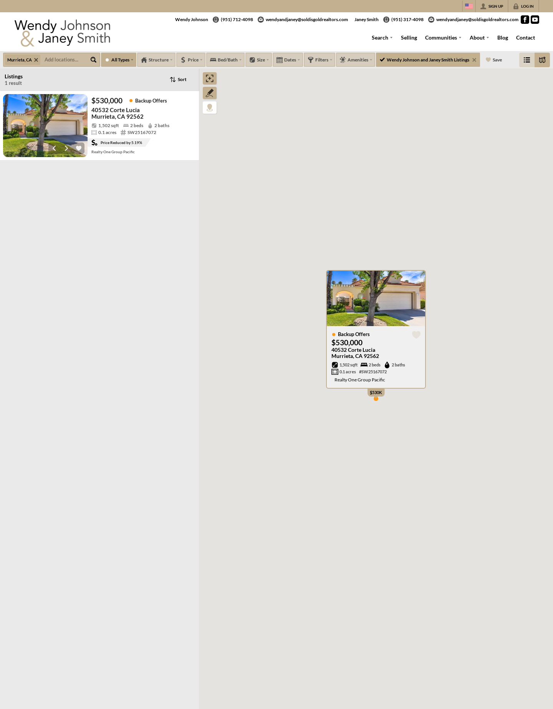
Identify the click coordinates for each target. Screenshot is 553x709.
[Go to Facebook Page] (525, 19)
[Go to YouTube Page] (535, 19)
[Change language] (469, 6)
